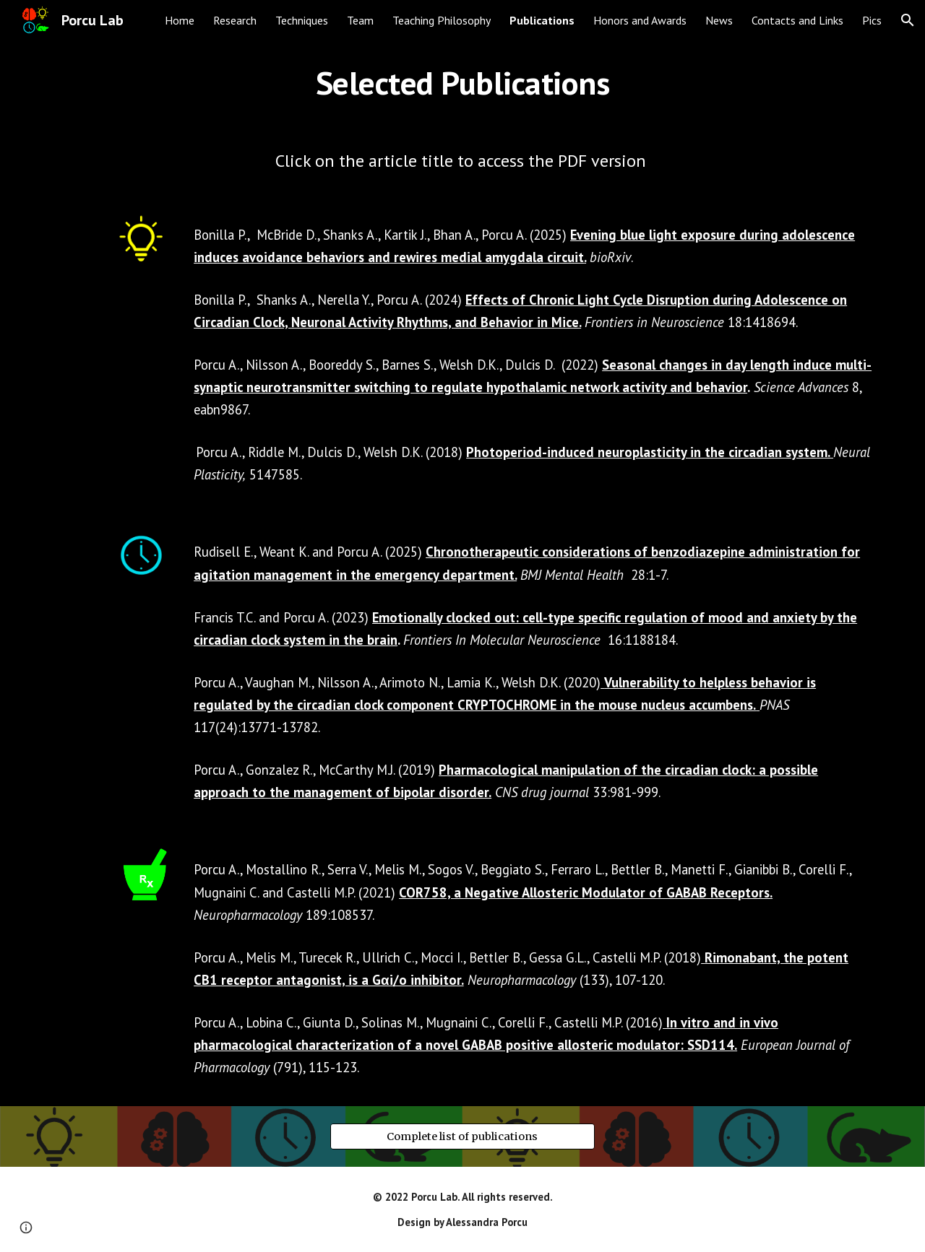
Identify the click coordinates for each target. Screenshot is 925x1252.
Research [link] (235, 20)
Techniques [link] (301, 20)
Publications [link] (542, 20)
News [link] (719, 20)
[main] (462, 83)
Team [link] (360, 20)
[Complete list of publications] (462, 1137)
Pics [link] (872, 20)
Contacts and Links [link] (797, 20)
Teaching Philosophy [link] (441, 20)
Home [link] (179, 20)
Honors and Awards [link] (640, 20)
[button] (907, 20)
